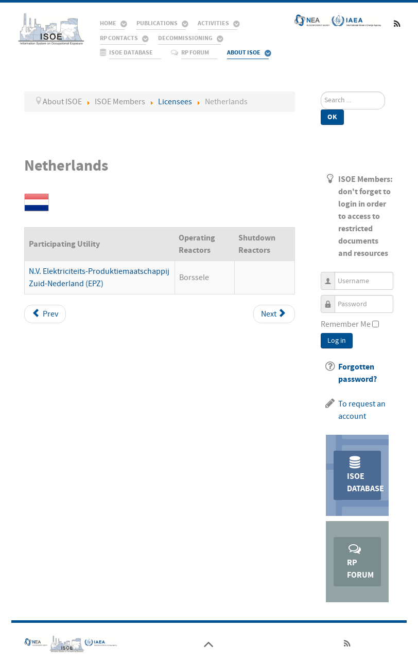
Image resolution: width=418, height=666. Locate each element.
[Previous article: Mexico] (45, 314)
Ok (332, 117)
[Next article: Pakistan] (274, 314)
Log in (336, 341)
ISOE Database (364, 474)
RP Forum (360, 561)
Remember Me (346, 324)
